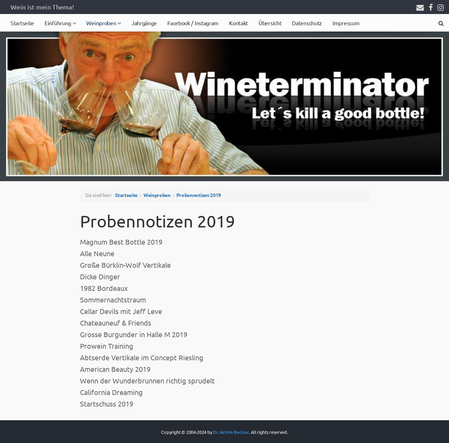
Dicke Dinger (100, 276)
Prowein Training (106, 345)
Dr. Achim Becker (231, 432)
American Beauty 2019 (115, 368)
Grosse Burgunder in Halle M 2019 (133, 334)
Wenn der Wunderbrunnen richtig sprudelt (147, 380)
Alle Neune (97, 253)
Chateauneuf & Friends (115, 322)
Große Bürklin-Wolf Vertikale (125, 264)
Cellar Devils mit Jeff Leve (121, 311)
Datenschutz (307, 22)
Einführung (59, 22)
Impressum (346, 22)
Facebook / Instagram (193, 22)
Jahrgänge (144, 22)
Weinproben (102, 22)
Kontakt (238, 22)
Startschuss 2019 (106, 403)
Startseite (22, 22)
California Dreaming (111, 392)
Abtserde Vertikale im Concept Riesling (141, 357)
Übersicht (270, 22)
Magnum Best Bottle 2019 (121, 241)
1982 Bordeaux (104, 288)
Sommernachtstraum (113, 299)
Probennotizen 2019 (198, 195)
